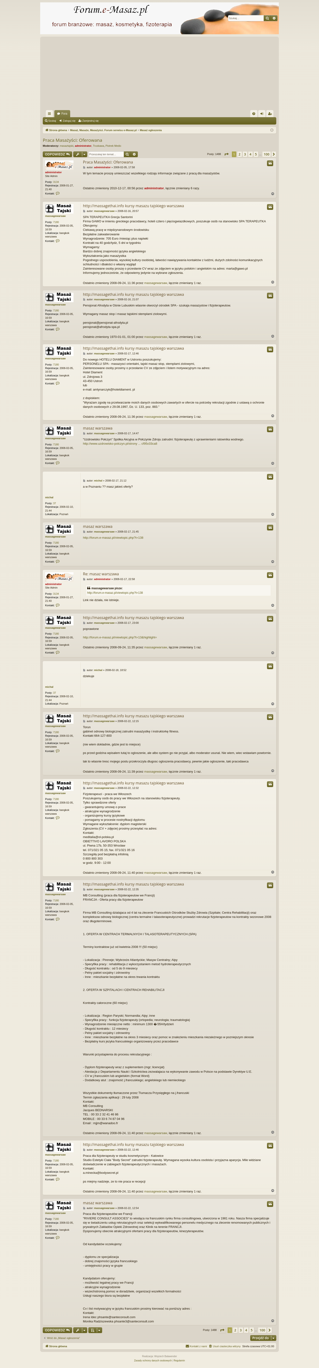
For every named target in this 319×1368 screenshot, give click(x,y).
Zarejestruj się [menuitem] (270, 114)
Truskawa (98, 145)
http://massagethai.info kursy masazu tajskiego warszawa (133, 205)
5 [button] (256, 154)
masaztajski (66, 145)
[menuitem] (253, 113)
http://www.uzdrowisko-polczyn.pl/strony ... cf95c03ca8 (120, 443)
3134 (56, 182)
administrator (83, 145)
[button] (226, 154)
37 (54, 503)
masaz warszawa (97, 428)
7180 (56, 222)
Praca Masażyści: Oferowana (72, 140)
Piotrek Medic (113, 145)
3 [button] (245, 154)
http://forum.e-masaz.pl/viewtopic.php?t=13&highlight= (120, 637)
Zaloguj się (69, 120)
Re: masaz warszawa (101, 574)
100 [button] (266, 154)
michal (49, 497)
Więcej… (50, 114)
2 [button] (240, 154)
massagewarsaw (55, 216)
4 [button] (250, 154)
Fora (64, 113)
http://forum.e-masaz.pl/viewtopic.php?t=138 (113, 537)
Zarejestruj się (90, 120)
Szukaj (52, 120)
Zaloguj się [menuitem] (262, 114)
